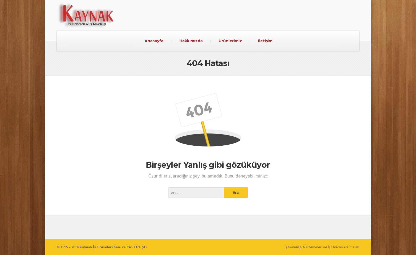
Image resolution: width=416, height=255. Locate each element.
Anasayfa (154, 40)
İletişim (265, 40)
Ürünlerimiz (230, 40)
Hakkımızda (191, 40)
